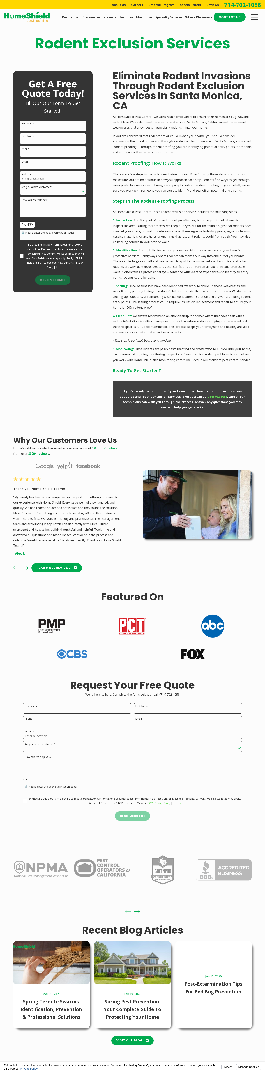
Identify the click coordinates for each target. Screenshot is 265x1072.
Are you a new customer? (36, 187)
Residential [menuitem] (71, 17)
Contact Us (230, 17)
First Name (28, 123)
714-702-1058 (242, 5)
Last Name (28, 136)
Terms (60, 267)
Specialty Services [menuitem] (168, 17)
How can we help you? (34, 199)
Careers (137, 5)
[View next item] (22, 568)
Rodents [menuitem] (110, 17)
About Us (119, 5)
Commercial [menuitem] (91, 17)
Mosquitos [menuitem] (144, 17)
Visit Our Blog (132, 1040)
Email (24, 161)
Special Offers (190, 5)
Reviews (212, 5)
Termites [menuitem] (126, 17)
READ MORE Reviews (53, 568)
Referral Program (162, 5)
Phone (25, 149)
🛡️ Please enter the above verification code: (47, 232)
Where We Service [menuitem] (198, 17)
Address (26, 174)
